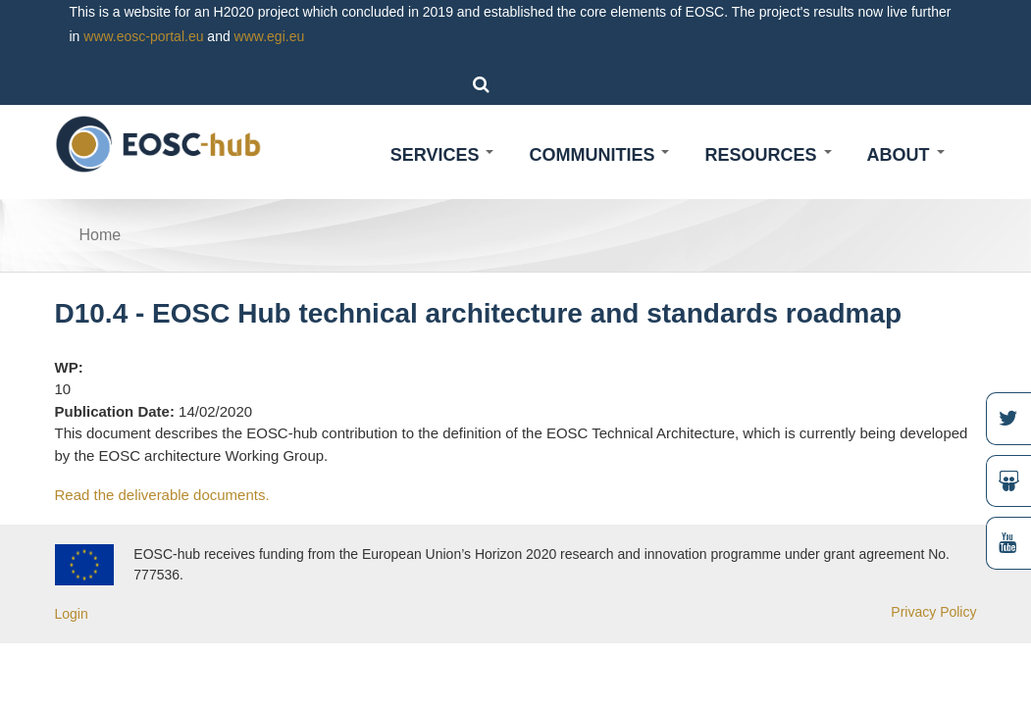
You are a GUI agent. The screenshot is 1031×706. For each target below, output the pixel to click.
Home (100, 235)
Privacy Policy (933, 612)
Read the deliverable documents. (162, 494)
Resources (767, 155)
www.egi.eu (269, 36)
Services (442, 155)
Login (71, 614)
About (906, 155)
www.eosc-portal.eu (143, 36)
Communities (599, 155)
